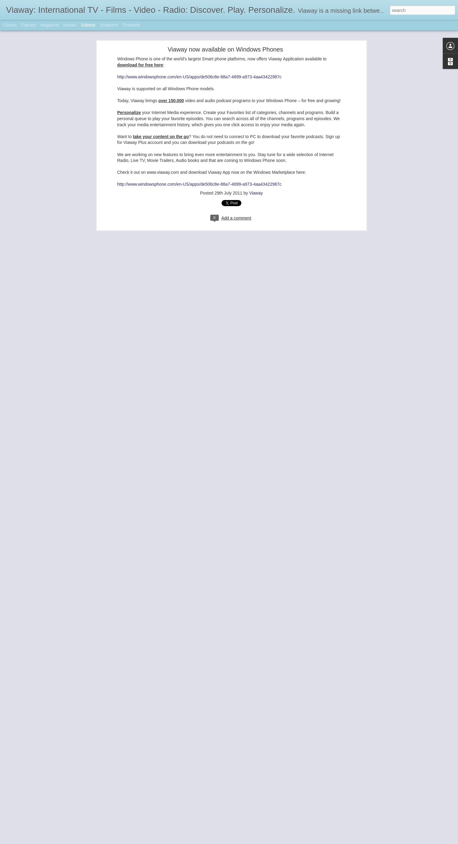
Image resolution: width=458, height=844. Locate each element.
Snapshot (109, 25)
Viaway (256, 193)
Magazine (50, 25)
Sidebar (88, 25)
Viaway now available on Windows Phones (225, 49)
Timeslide (131, 25)
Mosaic (69, 25)
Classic (10, 25)
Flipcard (28, 25)
